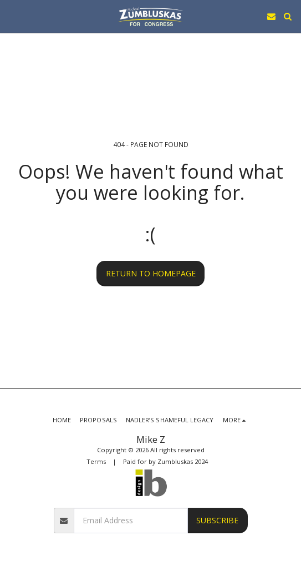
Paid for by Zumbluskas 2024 (165, 461)
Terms (96, 461)
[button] (12, 15)
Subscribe (217, 520)
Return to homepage (151, 273)
